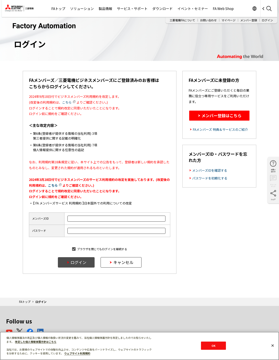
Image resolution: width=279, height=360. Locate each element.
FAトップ (25, 302)
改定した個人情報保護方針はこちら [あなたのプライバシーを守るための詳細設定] (35, 342)
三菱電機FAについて (182, 19)
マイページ (228, 19)
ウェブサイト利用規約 (77, 353)
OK (214, 345)
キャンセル (123, 262)
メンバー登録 (248, 19)
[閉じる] (272, 345)
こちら (69, 102)
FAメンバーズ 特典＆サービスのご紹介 (220, 129)
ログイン (267, 19)
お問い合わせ (208, 19)
